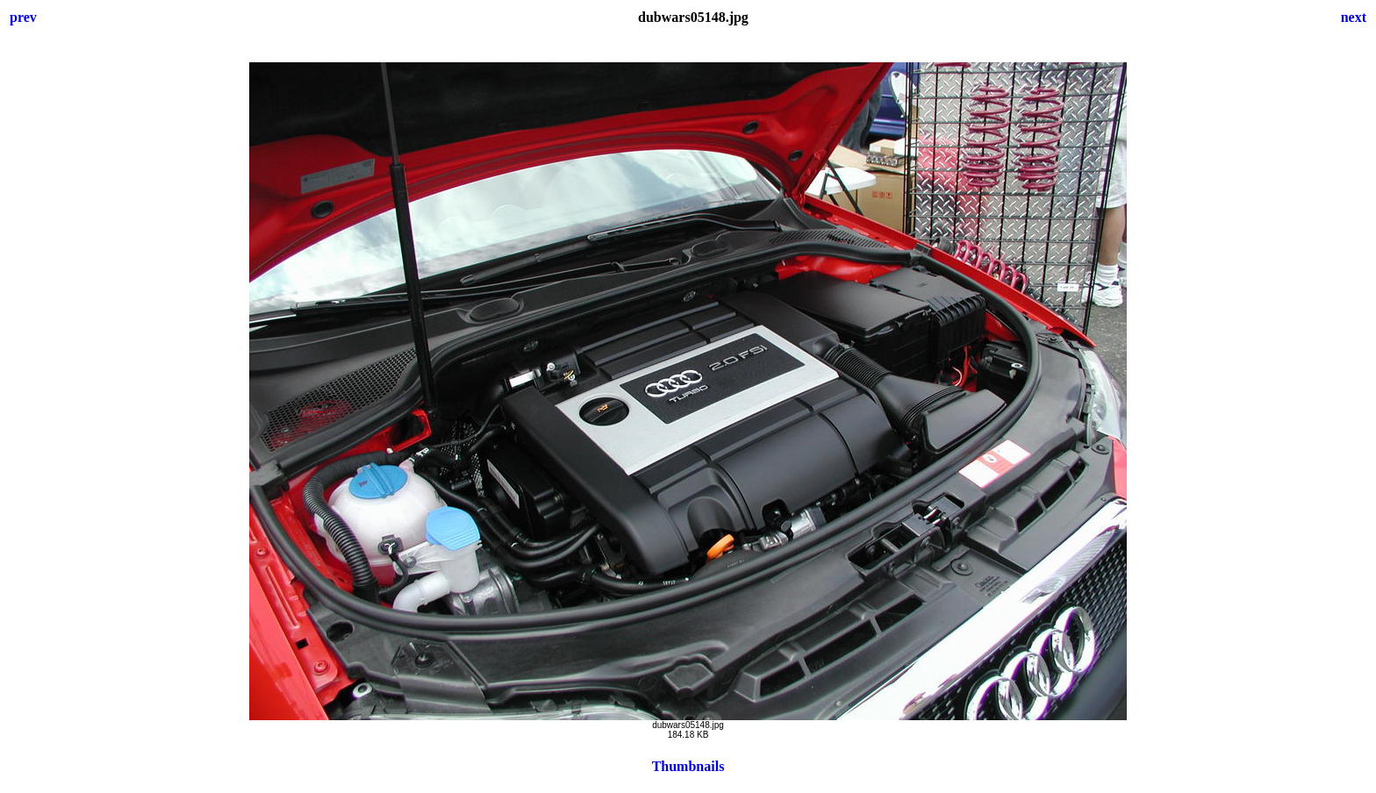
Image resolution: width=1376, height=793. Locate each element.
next (1353, 17)
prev (23, 17)
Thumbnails (688, 766)
